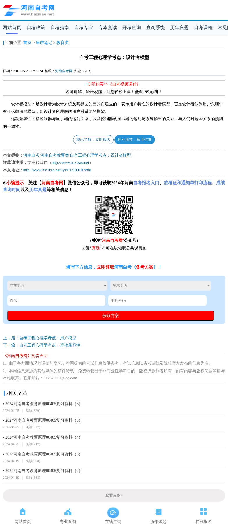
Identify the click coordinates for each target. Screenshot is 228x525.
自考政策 (35, 27)
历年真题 (179, 27)
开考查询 (131, 27)
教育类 (62, 42)
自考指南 (59, 27)
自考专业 (83, 27)
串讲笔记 (44, 42)
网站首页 (12, 27)
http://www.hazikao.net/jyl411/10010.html (57, 170)
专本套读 (107, 27)
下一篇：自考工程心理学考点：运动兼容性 (41, 345)
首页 (27, 42)
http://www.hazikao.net (70, 162)
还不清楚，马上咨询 (135, 140)
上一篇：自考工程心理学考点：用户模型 (39, 338)
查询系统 (155, 27)
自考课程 (203, 27)
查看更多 (114, 495)
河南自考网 (64, 71)
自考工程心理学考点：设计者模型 (100, 155)
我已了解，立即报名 (93, 140)
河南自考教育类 (54, 155)
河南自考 (31, 155)
